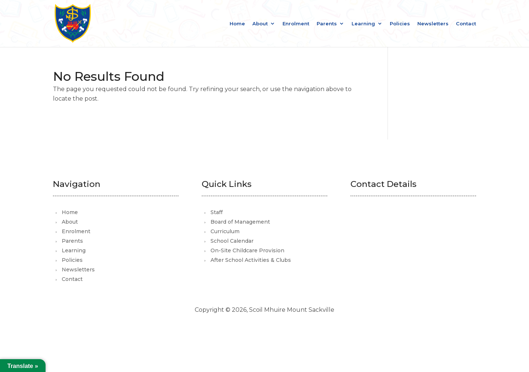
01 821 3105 (386, 250)
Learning (363, 23)
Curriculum (225, 231)
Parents (327, 23)
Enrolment (296, 23)
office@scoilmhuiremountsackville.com (420, 239)
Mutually (280, 330)
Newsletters (433, 23)
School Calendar (231, 241)
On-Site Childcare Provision (247, 250)
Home (237, 23)
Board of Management (240, 221)
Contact (466, 23)
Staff (216, 212)
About (260, 23)
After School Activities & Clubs (250, 260)
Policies (400, 23)
